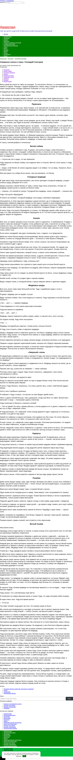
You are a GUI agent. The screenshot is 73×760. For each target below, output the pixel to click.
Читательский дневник (10, 728)
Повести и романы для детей (12, 42)
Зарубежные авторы (10, 693)
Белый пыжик (8, 81)
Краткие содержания (10, 707)
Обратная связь (8, 750)
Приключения (8, 714)
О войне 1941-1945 (9, 44)
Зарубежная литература (11, 45)
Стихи (5, 47)
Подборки (6, 38)
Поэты (5, 690)
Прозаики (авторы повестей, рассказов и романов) (19, 689)
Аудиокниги (7, 54)
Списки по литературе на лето (13, 704)
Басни (5, 48)
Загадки (6, 50)
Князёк (6, 74)
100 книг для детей (9, 705)
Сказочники (7, 692)
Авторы (6, 34)
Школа (6, 51)
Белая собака (8, 71)
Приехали (6, 69)
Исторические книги (9, 715)
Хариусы (6, 78)
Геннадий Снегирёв (20, 58)
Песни (5, 56)
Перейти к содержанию (7, 0)
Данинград (7, 27)
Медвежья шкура (9, 75)
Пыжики (6, 80)
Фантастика (7, 718)
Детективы (7, 716)
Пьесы (5, 53)
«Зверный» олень (9, 77)
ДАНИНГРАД (7, 37)
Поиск (2, 696)
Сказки (6, 40)
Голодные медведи (9, 72)
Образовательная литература (12, 722)
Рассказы (6, 41)
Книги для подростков (10, 724)
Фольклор (6, 719)
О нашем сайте (8, 748)
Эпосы (6, 721)
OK (24, 756)
